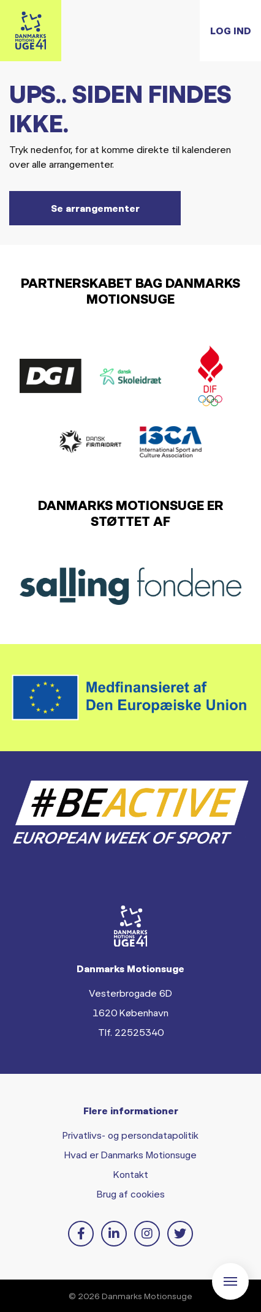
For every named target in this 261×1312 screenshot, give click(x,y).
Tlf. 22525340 (131, 1032)
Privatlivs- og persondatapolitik (130, 1135)
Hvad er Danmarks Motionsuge (130, 1154)
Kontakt (130, 1174)
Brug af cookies (131, 1193)
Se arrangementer (95, 208)
